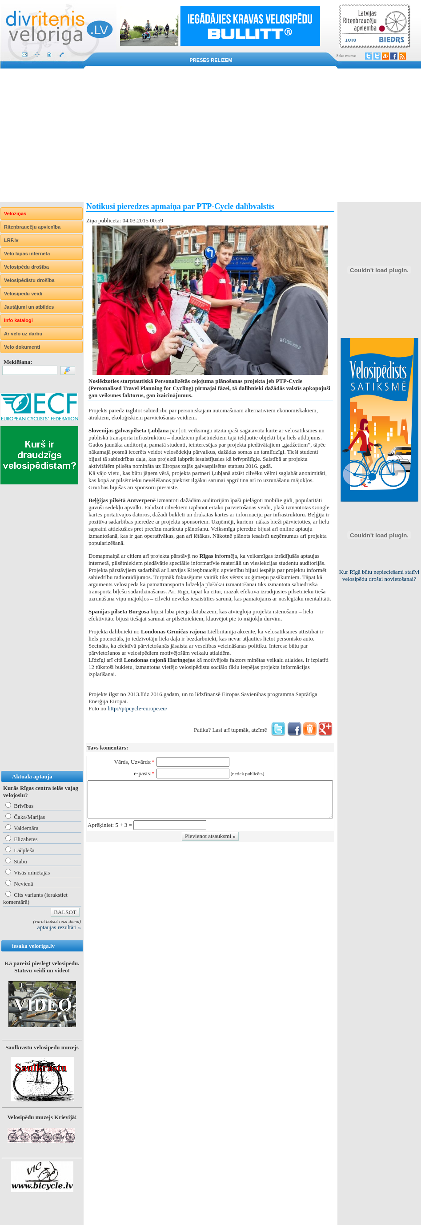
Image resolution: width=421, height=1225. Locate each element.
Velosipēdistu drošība (29, 280)
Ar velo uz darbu (23, 333)
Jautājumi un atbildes (29, 307)
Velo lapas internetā (27, 253)
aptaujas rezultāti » (59, 927)
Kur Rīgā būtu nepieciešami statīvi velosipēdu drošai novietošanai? (379, 575)
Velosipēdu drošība (26, 267)
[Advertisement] (210, 135)
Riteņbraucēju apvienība (32, 227)
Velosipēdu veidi (23, 293)
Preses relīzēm (211, 60)
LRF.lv (11, 240)
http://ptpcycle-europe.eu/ (137, 708)
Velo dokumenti (22, 347)
